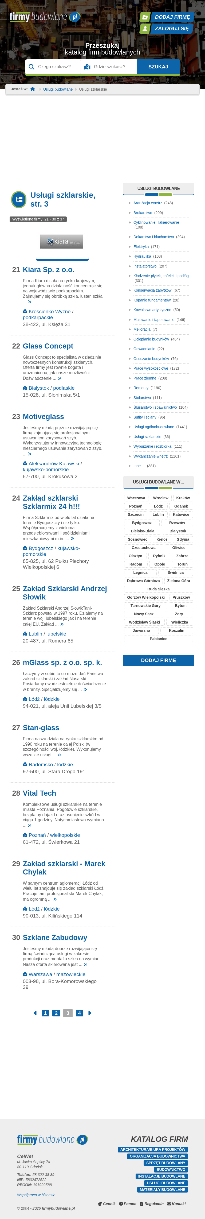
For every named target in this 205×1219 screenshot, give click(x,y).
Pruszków (181, 597)
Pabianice (158, 639)
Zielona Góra (178, 581)
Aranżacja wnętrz (147, 203)
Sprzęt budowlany (165, 1163)
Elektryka (141, 247)
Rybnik (159, 556)
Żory (179, 614)
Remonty (140, 388)
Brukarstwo (142, 213)
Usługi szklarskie (147, 437)
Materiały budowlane (162, 1189)
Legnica (140, 572)
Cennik (109, 1204)
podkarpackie (38, 317)
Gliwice (179, 547)
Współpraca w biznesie (36, 1195)
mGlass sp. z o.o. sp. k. (62, 663)
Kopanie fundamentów (152, 300)
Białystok (39, 388)
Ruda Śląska (158, 589)
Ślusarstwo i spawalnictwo (155, 407)
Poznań (37, 835)
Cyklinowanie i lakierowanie (156, 222)
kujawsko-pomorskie (46, 469)
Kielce (161, 539)
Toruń (182, 564)
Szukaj (158, 66)
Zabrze (182, 556)
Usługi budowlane (58, 89)
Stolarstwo (142, 398)
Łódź (34, 699)
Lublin (35, 634)
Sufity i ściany (144, 417)
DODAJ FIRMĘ (158, 660)
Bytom (181, 605)
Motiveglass (43, 417)
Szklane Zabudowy (55, 938)
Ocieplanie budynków (151, 339)
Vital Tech (39, 793)
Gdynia (183, 539)
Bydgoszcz (41, 548)
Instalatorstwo (144, 266)
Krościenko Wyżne (49, 311)
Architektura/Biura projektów (152, 1149)
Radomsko (41, 764)
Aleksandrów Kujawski (54, 463)
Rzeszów (177, 523)
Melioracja (142, 329)
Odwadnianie (144, 349)
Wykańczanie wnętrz (150, 456)
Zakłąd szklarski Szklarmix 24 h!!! (51, 502)
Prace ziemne (144, 378)
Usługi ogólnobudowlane (153, 427)
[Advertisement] (102, 142)
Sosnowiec (137, 539)
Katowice (181, 514)
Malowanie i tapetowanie (153, 320)
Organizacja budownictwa (157, 1156)
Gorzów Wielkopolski (146, 597)
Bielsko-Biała (142, 531)
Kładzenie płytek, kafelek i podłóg (161, 276)
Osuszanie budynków (151, 359)
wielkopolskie (65, 835)
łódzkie (52, 699)
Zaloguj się (172, 28)
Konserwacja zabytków (152, 290)
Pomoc (130, 1204)
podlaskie (63, 388)
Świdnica (176, 572)
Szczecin (136, 514)
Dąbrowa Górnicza (143, 581)
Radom (135, 564)
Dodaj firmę (173, 17)
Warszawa (40, 974)
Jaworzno (141, 630)
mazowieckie (70, 974)
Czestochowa (143, 547)
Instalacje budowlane (161, 1176)
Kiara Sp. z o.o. (48, 270)
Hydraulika (142, 256)
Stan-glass (41, 728)
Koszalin (176, 630)
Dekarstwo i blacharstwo (153, 237)
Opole (160, 564)
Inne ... (139, 466)
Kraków (183, 498)
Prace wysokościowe (150, 368)
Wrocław (160, 498)
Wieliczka (179, 622)
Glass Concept (48, 346)
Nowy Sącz (143, 614)
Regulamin (154, 1204)
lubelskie (56, 634)
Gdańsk (181, 506)
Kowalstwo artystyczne (152, 310)
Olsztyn (135, 556)
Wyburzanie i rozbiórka (152, 446)
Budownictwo (171, 1169)
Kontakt (179, 1204)
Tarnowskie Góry (146, 605)
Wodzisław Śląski (144, 622)
